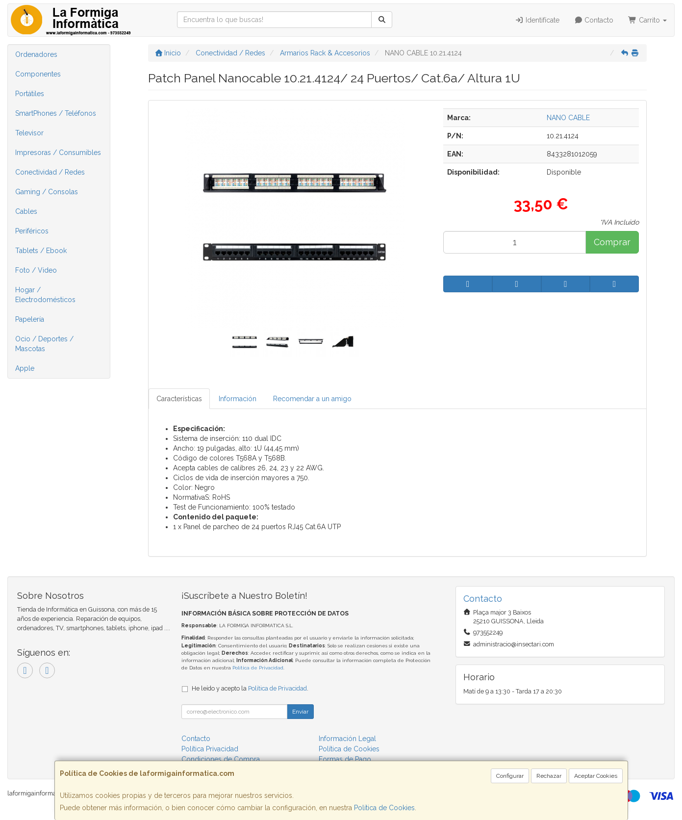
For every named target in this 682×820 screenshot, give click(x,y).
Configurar (510, 775)
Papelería (29, 319)
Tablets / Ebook (41, 251)
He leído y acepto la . (250, 688)
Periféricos (32, 231)
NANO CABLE (568, 118)
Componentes (38, 74)
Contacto (594, 20)
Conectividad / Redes (50, 172)
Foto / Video (36, 270)
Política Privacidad (209, 749)
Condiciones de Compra (220, 759)
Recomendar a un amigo (312, 399)
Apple (24, 368)
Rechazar (548, 775)
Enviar (300, 711)
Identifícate (537, 20)
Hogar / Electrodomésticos (45, 295)
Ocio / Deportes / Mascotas (44, 344)
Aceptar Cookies (595, 775)
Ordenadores (36, 54)
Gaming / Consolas (46, 192)
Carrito (647, 20)
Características (179, 399)
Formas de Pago (345, 759)
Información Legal (347, 739)
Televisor (29, 133)
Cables (26, 211)
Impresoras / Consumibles (58, 152)
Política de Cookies (384, 808)
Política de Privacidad (257, 667)
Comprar (612, 242)
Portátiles (29, 94)
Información (237, 399)
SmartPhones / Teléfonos (55, 113)
